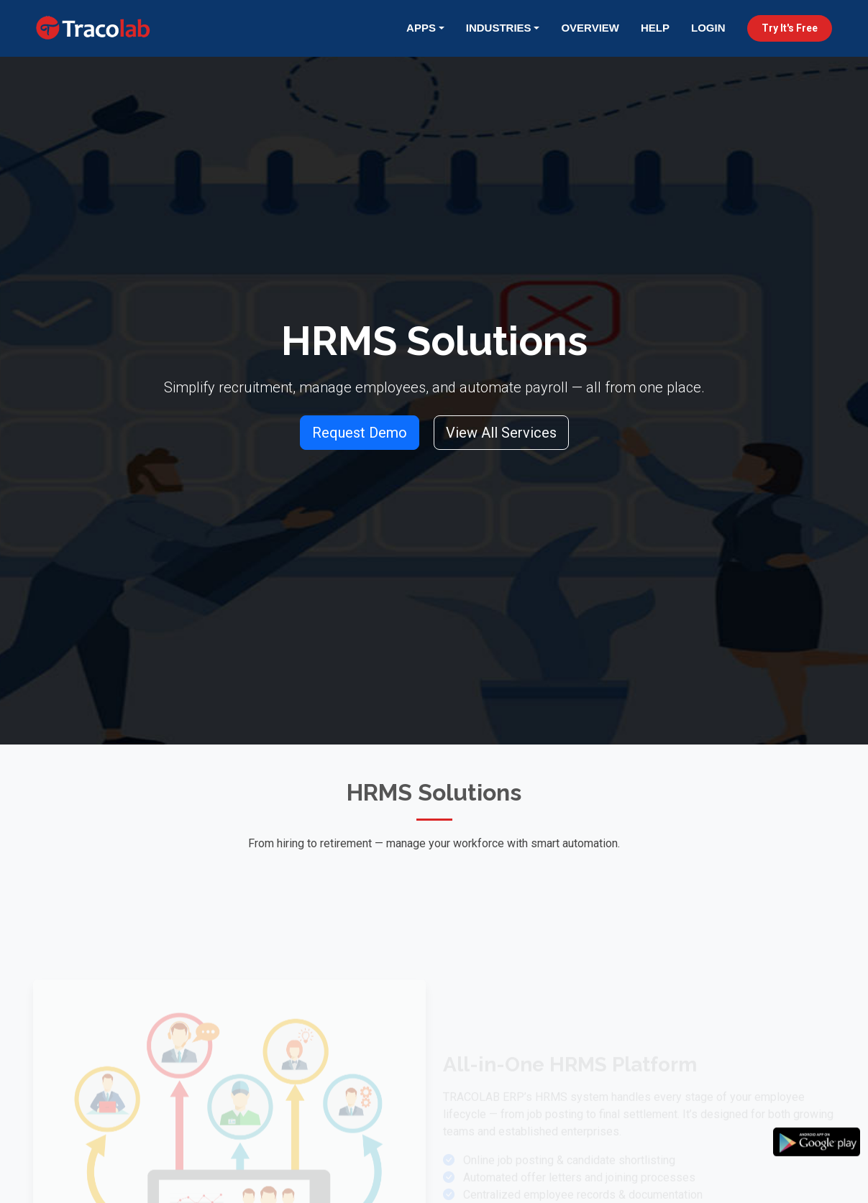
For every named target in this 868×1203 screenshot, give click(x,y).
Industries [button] (498, 28)
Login (708, 28)
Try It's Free (790, 28)
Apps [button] (421, 28)
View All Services (501, 432)
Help (655, 28)
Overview (590, 28)
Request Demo (359, 432)
